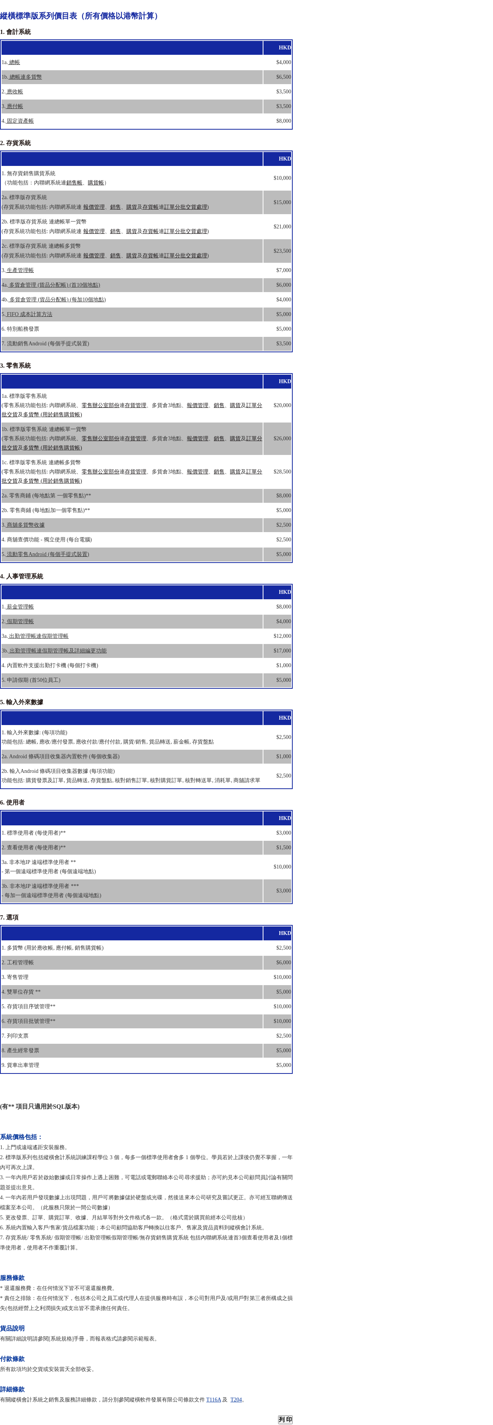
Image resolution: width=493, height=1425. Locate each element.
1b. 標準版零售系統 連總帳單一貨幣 (44, 429)
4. (18, 121)
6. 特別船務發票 (20, 329)
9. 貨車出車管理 (20, 1065)
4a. (51, 285)
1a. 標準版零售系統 (24, 396)
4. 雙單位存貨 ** (21, 992)
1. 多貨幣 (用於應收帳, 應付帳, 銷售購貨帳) (53, 948)
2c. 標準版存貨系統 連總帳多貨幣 (41, 246)
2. (12, 92)
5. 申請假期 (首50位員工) (31, 680)
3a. (35, 636)
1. (18, 607)
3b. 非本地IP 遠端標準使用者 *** (40, 886)
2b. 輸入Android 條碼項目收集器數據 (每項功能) (58, 771)
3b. (54, 651)
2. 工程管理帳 (18, 962)
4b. (54, 300)
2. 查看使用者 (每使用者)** (34, 847)
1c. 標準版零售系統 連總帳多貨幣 (41, 462)
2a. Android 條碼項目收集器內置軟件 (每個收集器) (60, 756)
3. (12, 106)
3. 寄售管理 (15, 977)
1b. (22, 77)
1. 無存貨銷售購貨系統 (28, 173)
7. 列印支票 (15, 1036)
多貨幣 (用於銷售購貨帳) (52, 415)
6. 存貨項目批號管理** (28, 1021)
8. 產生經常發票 (20, 1050)
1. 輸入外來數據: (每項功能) (34, 732)
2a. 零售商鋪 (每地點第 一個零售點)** (46, 496)
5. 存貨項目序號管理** (28, 1006)
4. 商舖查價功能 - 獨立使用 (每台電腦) (47, 540)
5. (27, 314)
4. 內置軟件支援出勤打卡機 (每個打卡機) (50, 665)
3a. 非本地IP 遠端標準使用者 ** (39, 862)
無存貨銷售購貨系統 (165, 1238)
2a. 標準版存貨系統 (24, 197)
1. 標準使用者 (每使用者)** (34, 833)
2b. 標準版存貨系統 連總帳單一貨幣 (44, 222)
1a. (11, 62)
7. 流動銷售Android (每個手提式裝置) (45, 344)
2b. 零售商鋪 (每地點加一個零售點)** (46, 510)
